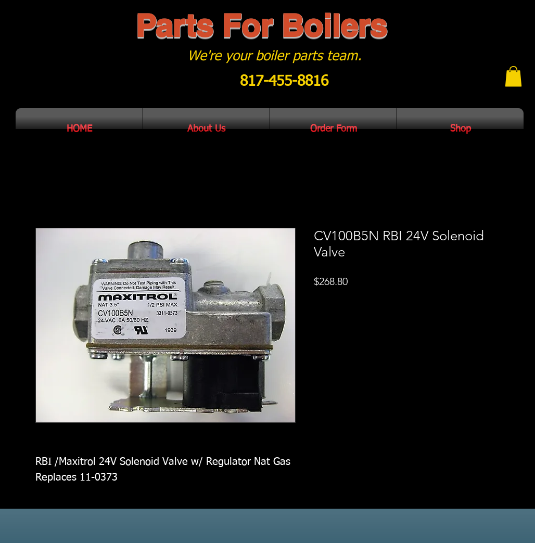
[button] (513, 76)
